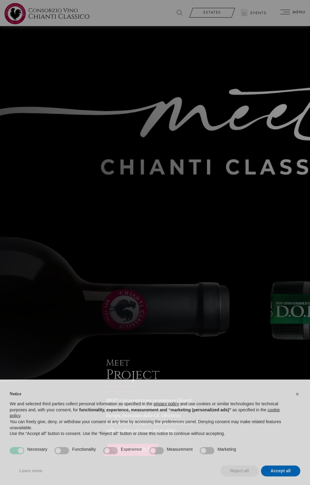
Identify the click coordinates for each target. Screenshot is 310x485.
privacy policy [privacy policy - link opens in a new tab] (166, 412)
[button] (297, 403)
